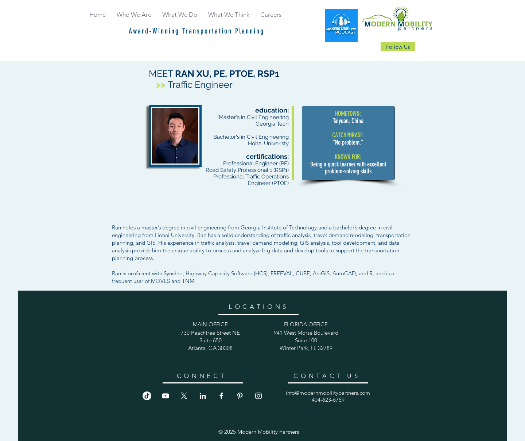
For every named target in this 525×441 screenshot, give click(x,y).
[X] (184, 395)
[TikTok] (147, 395)
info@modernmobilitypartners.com (328, 392)
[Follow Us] (398, 46)
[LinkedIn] (202, 395)
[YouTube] (165, 395)
